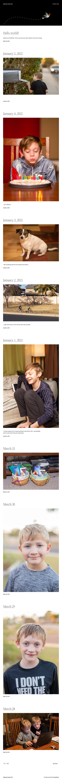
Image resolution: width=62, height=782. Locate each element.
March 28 (9, 708)
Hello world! (11, 33)
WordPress (56, 777)
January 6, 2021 (6, 101)
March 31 (9, 448)
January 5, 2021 (13, 53)
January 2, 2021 (13, 280)
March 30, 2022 (6, 41)
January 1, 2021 (13, 340)
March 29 (9, 606)
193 (8, 763)
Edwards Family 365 (8, 4)
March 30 (9, 504)
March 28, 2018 (6, 752)
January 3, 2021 (13, 220)
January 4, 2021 (13, 113)
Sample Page (55, 4)
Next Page (56, 763)
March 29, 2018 (6, 696)
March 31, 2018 (6, 491)
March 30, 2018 (6, 594)
